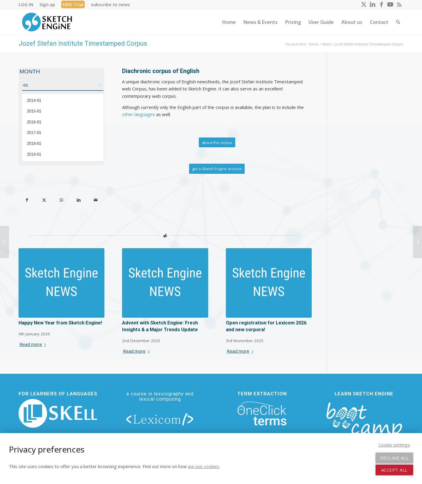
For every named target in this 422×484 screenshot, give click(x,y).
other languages (138, 114)
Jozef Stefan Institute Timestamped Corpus (83, 43)
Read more (33, 344)
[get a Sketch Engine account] (217, 169)
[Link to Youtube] (390, 4)
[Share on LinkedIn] (78, 200)
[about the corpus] (217, 142)
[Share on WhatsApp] (61, 200)
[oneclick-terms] (262, 413)
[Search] (398, 22)
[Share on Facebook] (27, 200)
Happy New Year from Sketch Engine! (60, 323)
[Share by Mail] (96, 200)
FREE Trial (73, 4)
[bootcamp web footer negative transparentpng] (364, 423)
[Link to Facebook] (381, 4)
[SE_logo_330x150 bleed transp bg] (47, 22)
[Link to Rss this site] (399, 4)
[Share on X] (44, 200)
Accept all (394, 470)
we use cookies (203, 466)
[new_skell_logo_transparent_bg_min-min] (58, 413)
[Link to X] (364, 4)
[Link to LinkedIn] (372, 4)
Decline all (394, 458)
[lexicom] (160, 419)
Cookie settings (394, 445)
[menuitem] (27, 4)
